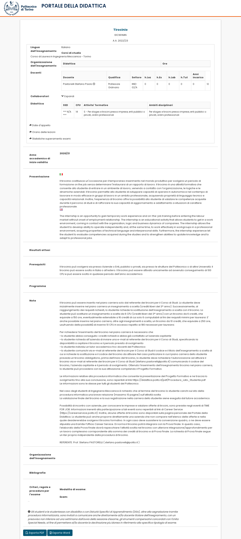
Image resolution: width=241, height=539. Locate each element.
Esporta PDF (35, 533)
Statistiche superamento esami (51, 138)
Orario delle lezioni (43, 132)
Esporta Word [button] (60, 533)
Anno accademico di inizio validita (39, 158)
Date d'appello (41, 125)
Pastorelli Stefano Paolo (77, 84)
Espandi (67, 96)
